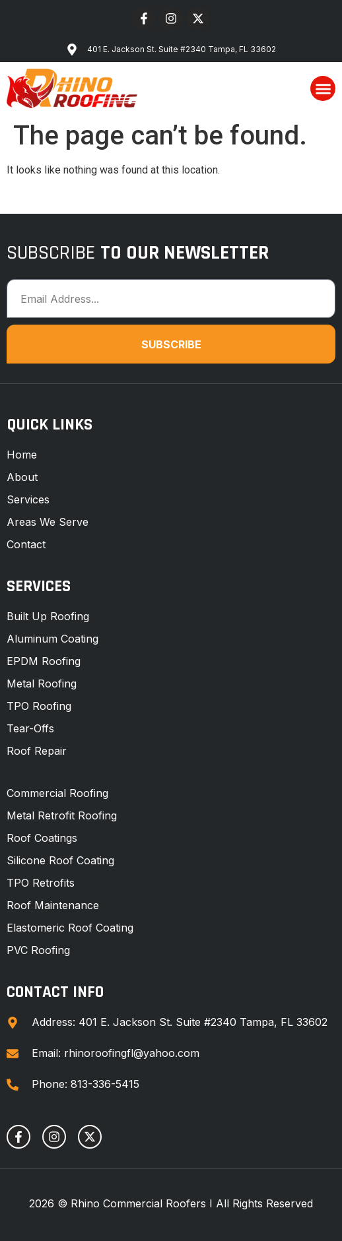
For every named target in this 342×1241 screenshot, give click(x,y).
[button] (322, 88)
